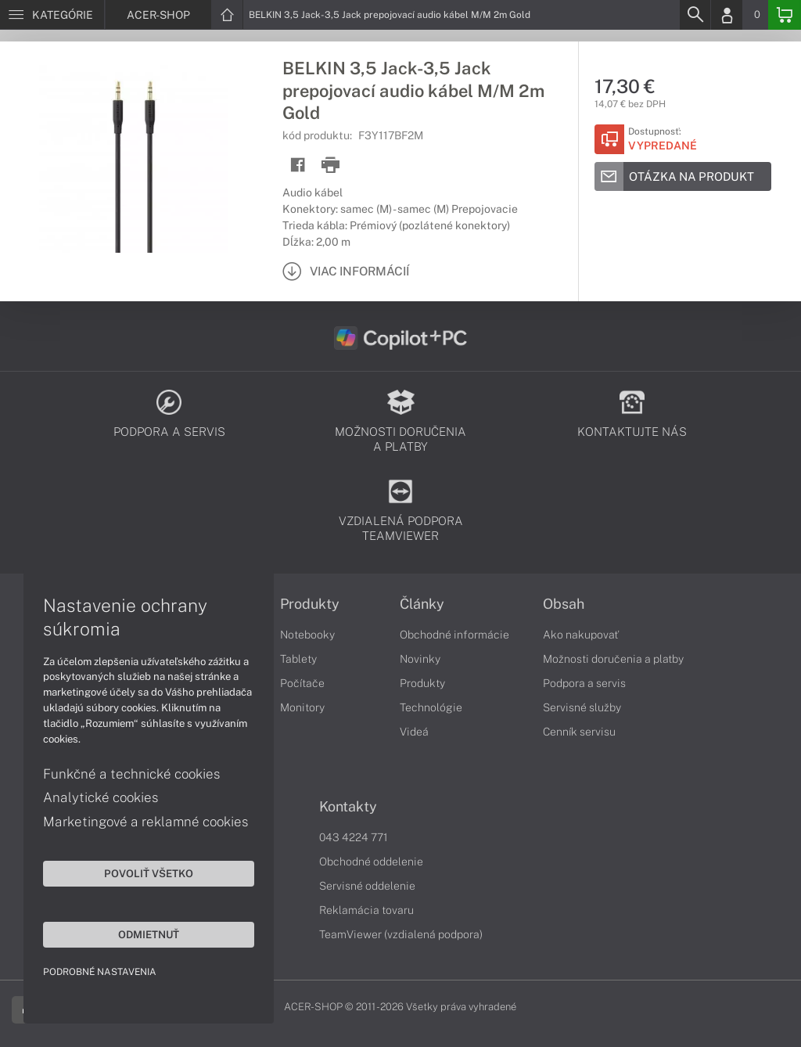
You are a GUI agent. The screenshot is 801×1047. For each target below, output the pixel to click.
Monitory (302, 707)
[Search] (694, 15)
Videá (414, 731)
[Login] (726, 15)
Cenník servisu (579, 731)
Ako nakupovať (581, 634)
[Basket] (784, 15)
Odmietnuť (148, 934)
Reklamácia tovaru (366, 910)
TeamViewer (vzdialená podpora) (401, 934)
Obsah (563, 604)
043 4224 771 (353, 837)
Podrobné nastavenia (99, 971)
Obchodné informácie (454, 634)
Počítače (302, 683)
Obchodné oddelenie (371, 861)
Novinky (420, 659)
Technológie (431, 707)
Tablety (298, 659)
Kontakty (348, 807)
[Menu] (52, 15)
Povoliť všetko (148, 873)
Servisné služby (582, 707)
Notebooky (307, 634)
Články (422, 604)
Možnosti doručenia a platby (613, 659)
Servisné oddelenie (367, 886)
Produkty (309, 604)
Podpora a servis (584, 683)
